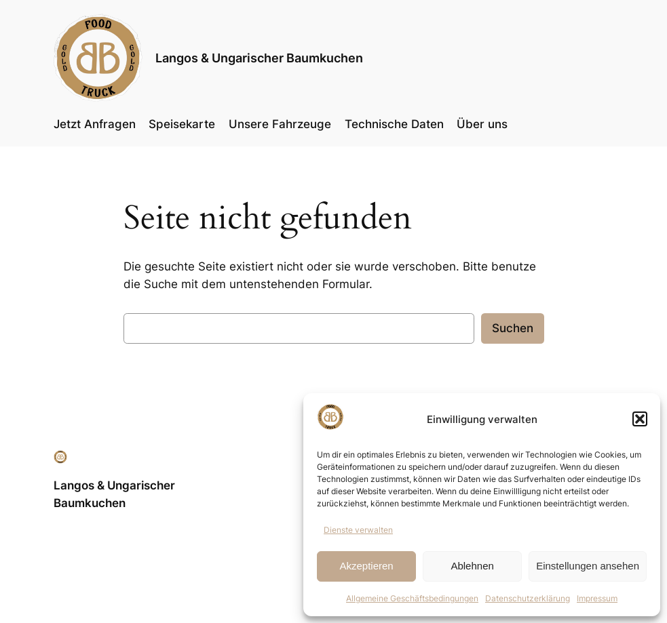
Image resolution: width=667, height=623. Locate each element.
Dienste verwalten (358, 530)
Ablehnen (472, 565)
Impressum (597, 598)
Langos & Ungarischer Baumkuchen (259, 58)
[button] (640, 419)
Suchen (512, 328)
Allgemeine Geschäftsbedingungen (412, 598)
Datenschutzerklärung (527, 598)
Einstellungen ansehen (587, 565)
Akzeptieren (366, 565)
